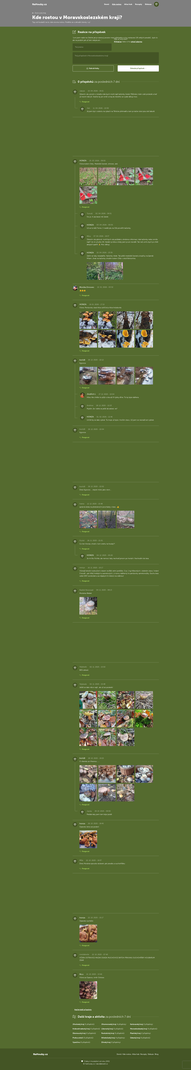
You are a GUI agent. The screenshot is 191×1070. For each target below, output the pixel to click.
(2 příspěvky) (141, 1024)
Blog (156, 1054)
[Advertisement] (50, 66)
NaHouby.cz (39, 4)
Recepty (138, 4)
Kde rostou (116, 4)
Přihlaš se (118, 42)
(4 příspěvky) (113, 1024)
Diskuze (148, 4)
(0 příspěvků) (86, 1029)
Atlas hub (128, 4)
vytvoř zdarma (136, 42)
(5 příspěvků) (83, 1024)
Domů (106, 4)
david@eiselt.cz (102, 1064)
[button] (93, 68)
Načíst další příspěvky (83, 1010)
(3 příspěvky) (111, 1042)
